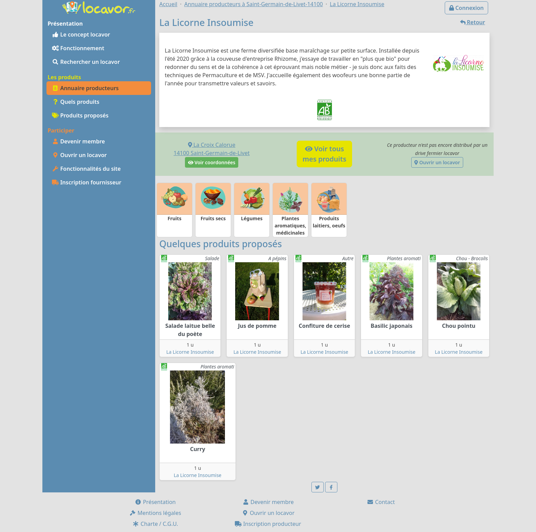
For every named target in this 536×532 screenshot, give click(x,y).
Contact (381, 502)
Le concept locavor (81, 34)
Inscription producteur (268, 524)
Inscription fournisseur (86, 182)
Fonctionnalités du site (86, 168)
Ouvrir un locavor (79, 155)
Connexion (466, 8)
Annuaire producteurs (85, 88)
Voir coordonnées (212, 162)
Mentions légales (155, 513)
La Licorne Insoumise (190, 352)
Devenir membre (78, 141)
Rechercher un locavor (86, 62)
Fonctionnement (78, 48)
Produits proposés (80, 115)
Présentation (155, 502)
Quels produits (75, 102)
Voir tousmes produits (324, 154)
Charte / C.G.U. (155, 524)
